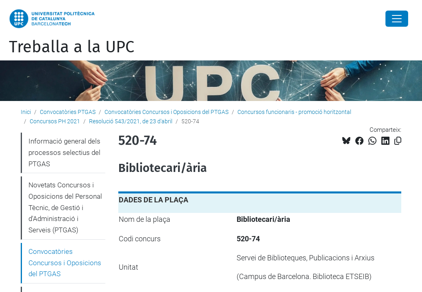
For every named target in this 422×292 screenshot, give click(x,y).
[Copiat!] (397, 141)
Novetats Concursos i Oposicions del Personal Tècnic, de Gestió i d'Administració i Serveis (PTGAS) (65, 207)
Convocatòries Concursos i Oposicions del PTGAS (166, 112)
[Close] (396, 19)
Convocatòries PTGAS (68, 112)
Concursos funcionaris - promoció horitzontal (294, 112)
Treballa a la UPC (71, 47)
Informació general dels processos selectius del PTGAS (64, 152)
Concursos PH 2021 (55, 121)
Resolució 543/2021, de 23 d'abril (130, 121)
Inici (26, 112)
